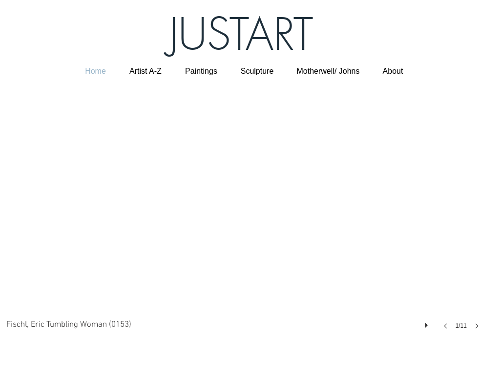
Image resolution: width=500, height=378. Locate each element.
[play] (428, 322)
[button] (245, 216)
